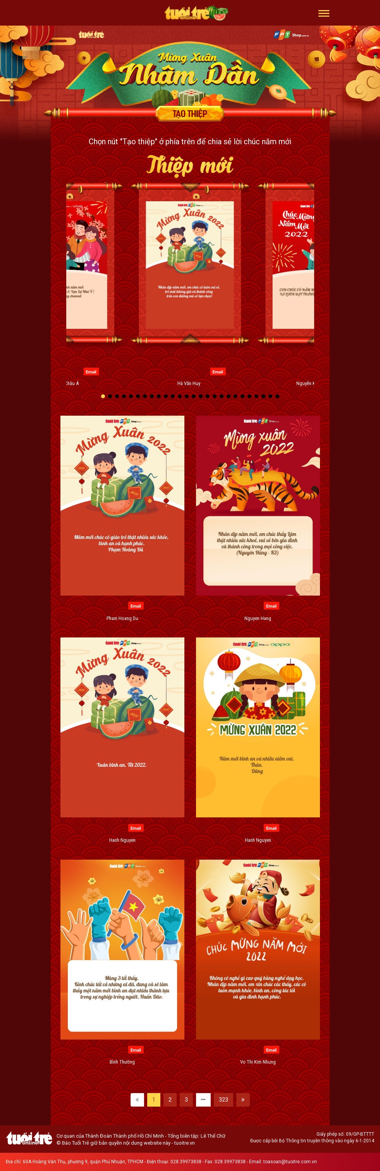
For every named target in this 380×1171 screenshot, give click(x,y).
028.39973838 (185, 1161)
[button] (324, 13)
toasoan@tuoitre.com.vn (290, 1161)
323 (223, 1099)
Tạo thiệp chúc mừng (190, 113)
